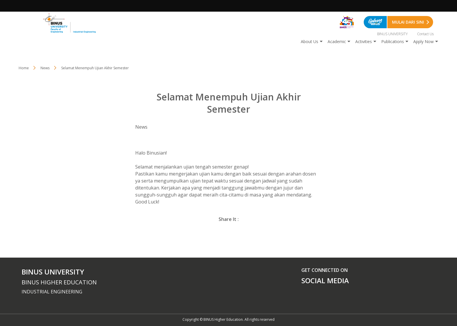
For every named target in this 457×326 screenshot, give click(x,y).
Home (24, 67)
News (45, 67)
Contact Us (425, 33)
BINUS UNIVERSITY (392, 33)
